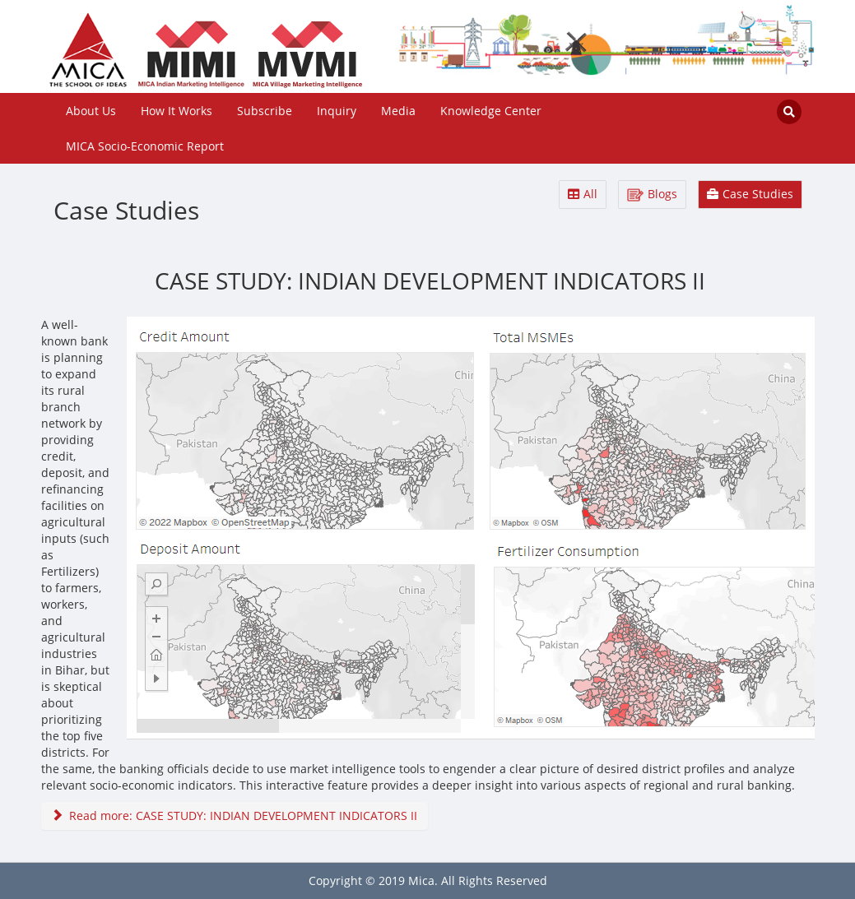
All (582, 194)
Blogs (652, 194)
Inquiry (336, 110)
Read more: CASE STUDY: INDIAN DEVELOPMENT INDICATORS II (235, 815)
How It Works (176, 110)
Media (398, 110)
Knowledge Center (490, 110)
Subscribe (264, 110)
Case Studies (750, 194)
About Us (91, 110)
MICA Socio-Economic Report (145, 146)
